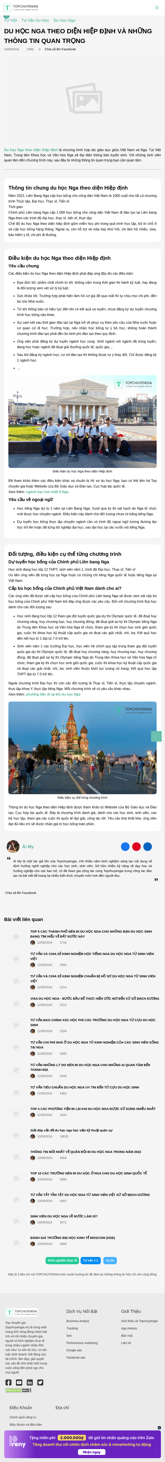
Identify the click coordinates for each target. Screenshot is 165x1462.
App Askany (129, 1328)
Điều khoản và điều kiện (26, 1424)
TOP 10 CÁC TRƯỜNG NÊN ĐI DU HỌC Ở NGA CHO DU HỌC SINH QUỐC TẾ (88, 1173)
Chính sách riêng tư (23, 1417)
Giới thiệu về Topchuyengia (139, 1321)
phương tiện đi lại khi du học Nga (53, 694)
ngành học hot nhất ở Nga (47, 492)
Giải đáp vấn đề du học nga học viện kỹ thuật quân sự (71, 1130)
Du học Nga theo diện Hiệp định (31, 150)
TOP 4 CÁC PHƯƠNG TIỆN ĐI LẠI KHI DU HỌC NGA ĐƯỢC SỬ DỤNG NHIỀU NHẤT (93, 1109)
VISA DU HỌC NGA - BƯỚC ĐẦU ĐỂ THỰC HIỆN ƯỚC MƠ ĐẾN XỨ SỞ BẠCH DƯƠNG (94, 998)
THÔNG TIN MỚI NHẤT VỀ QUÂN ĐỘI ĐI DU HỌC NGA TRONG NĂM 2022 (85, 1152)
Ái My (28, 846)
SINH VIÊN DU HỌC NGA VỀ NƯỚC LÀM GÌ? (64, 1216)
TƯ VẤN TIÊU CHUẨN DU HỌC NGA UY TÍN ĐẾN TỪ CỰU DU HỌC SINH (84, 1087)
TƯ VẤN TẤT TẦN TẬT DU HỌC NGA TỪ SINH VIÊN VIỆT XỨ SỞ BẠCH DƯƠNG (90, 1195)
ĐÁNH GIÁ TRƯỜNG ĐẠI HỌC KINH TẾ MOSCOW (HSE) (72, 1238)
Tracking (72, 1328)
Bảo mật (127, 1335)
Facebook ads (75, 1357)
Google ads (74, 1350)
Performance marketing (82, 1343)
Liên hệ (126, 1343)
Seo (69, 1335)
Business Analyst (77, 1321)
